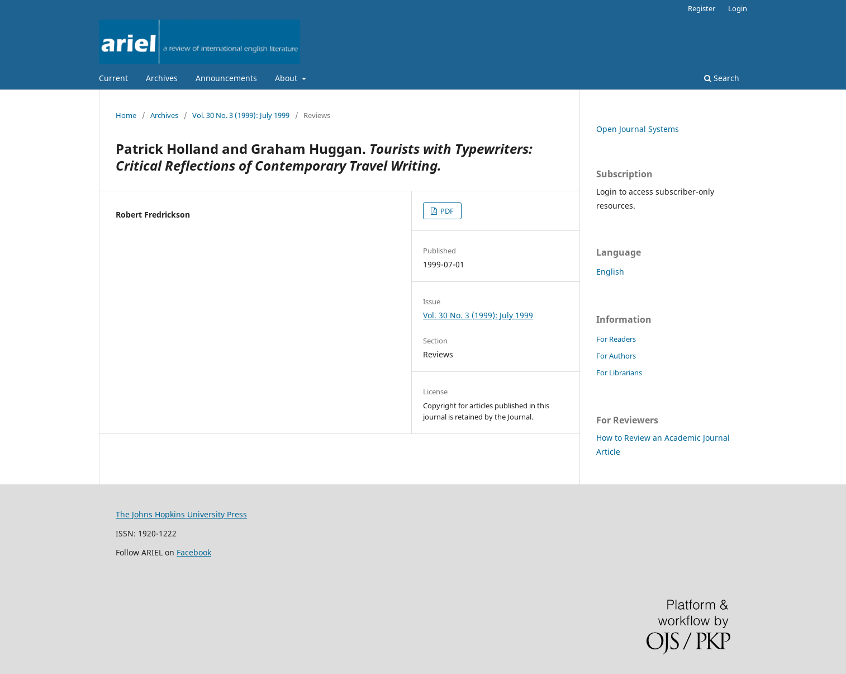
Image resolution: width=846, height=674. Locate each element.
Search (721, 78)
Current (113, 78)
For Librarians (619, 372)
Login (737, 8)
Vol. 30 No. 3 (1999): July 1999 (240, 115)
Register (701, 8)
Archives (162, 78)
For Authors (616, 356)
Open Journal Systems (637, 129)
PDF (446, 211)
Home (126, 115)
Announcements (226, 78)
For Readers (616, 339)
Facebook (194, 552)
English (610, 271)
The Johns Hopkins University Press (181, 514)
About (287, 78)
